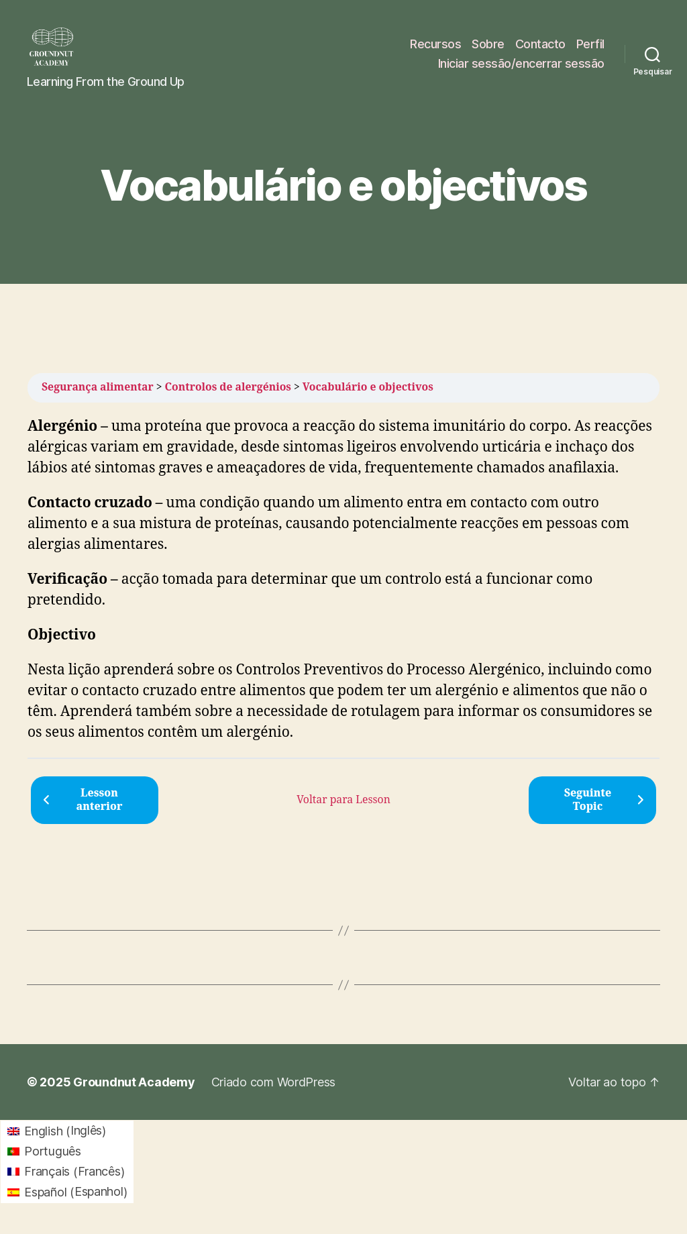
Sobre (488, 49)
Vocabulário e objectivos (368, 398)
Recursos (435, 49)
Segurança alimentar (98, 398)
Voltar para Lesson (343, 810)
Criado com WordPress (273, 1093)
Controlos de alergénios (228, 398)
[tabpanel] (343, 591)
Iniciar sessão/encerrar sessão (521, 69)
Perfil (590, 49)
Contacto (540, 49)
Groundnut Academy (134, 1093)
